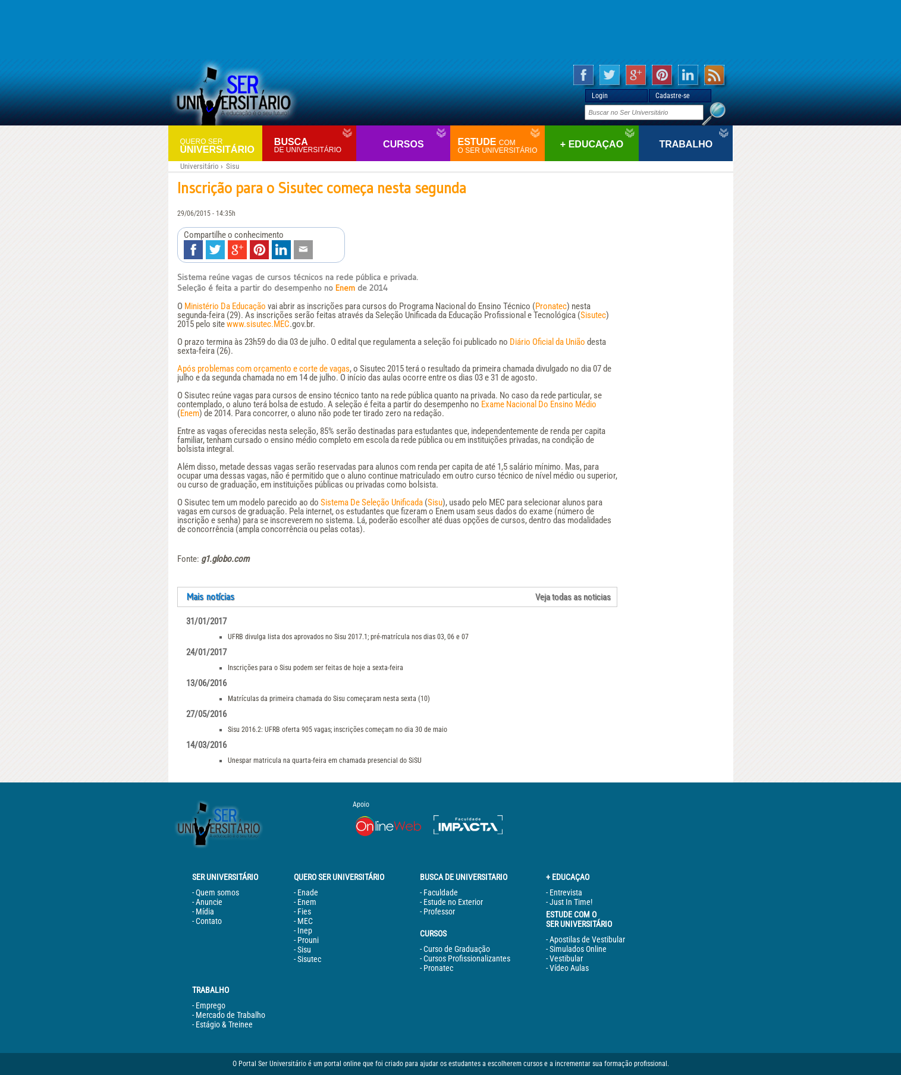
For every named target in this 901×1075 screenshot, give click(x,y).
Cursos (403, 144)
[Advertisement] (450, 29)
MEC (282, 324)
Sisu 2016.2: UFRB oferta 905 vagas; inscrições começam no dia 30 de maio (337, 729)
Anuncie (209, 902)
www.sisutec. (250, 324)
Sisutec (593, 315)
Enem (345, 287)
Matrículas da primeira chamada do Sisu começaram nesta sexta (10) (329, 698)
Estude (499, 146)
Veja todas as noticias (573, 597)
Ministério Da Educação (225, 306)
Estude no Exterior (453, 902)
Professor (439, 911)
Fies (304, 911)
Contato (209, 921)
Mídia (205, 911)
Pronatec (551, 306)
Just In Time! (571, 902)
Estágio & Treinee (224, 1024)
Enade (307, 892)
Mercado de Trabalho (230, 1015)
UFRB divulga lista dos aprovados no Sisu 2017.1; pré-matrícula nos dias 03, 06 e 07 (348, 637)
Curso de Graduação (456, 949)
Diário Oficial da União (547, 342)
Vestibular (566, 958)
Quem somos (217, 892)
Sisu (232, 166)
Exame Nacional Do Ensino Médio (539, 404)
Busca (313, 145)
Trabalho (685, 144)
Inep (304, 930)
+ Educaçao (591, 144)
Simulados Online (578, 949)
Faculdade (440, 892)
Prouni (308, 940)
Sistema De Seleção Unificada (372, 502)
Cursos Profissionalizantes (466, 958)
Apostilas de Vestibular (587, 939)
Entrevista (566, 892)
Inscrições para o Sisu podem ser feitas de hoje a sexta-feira (315, 668)
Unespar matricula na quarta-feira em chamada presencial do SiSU (325, 760)
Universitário (219, 145)
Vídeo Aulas (569, 968)
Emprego (210, 1005)
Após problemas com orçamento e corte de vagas (263, 368)
